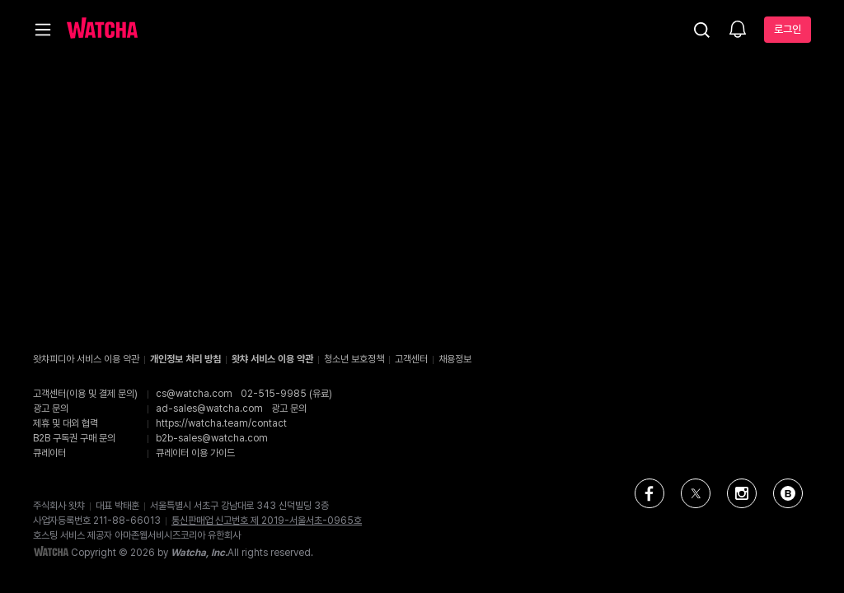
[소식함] (738, 30)
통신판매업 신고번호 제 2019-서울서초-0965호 (266, 520)
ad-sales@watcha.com (209, 408)
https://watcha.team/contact (221, 423)
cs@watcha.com (194, 393)
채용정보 (454, 359)
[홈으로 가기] (102, 29)
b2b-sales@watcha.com (212, 438)
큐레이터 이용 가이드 (195, 453)
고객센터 (411, 359)
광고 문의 (289, 408)
